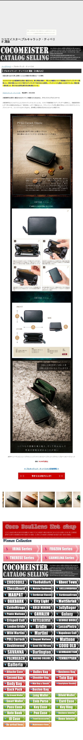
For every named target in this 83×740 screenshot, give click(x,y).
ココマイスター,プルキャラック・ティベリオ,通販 (28, 40)
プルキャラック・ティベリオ (12, 93)
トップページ (6, 66)
